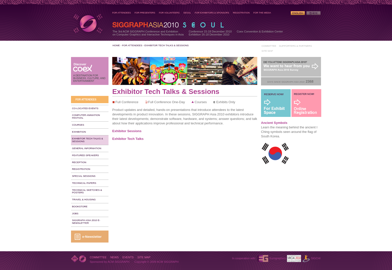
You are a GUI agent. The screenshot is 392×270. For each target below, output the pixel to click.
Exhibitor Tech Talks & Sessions (166, 45)
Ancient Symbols (274, 123)
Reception (79, 162)
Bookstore (80, 206)
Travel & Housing (84, 199)
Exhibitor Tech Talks (128, 139)
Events (128, 257)
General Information (86, 148)
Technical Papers (84, 183)
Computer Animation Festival (86, 116)
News (114, 257)
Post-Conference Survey (291, 67)
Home (116, 45)
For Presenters (144, 12)
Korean (313, 13)
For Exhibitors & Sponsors (212, 12)
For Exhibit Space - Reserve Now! (276, 103)
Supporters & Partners (295, 45)
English (298, 13)
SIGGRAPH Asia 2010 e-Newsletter (86, 221)
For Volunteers (169, 12)
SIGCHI (315, 258)
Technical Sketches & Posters (87, 191)
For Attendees (121, 12)
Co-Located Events (85, 108)
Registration (241, 12)
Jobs (75, 213)
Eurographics (278, 258)
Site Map (267, 50)
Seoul (187, 12)
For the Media (262, 12)
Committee (269, 45)
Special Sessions (84, 176)
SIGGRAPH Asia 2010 (87, 23)
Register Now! (306, 103)
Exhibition (79, 131)
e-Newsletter (92, 237)
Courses (78, 124)
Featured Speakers (85, 155)
